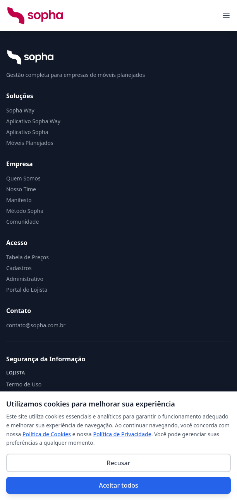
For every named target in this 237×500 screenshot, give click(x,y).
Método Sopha (24, 210)
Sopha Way (20, 110)
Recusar (119, 463)
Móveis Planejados (29, 142)
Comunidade (22, 221)
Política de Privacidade (122, 434)
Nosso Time (21, 189)
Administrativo (24, 278)
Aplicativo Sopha (27, 132)
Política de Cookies (46, 434)
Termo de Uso (23, 384)
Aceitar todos (118, 485)
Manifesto (19, 200)
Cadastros (19, 268)
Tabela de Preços (27, 257)
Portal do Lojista (26, 289)
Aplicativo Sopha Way (33, 121)
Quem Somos (23, 178)
